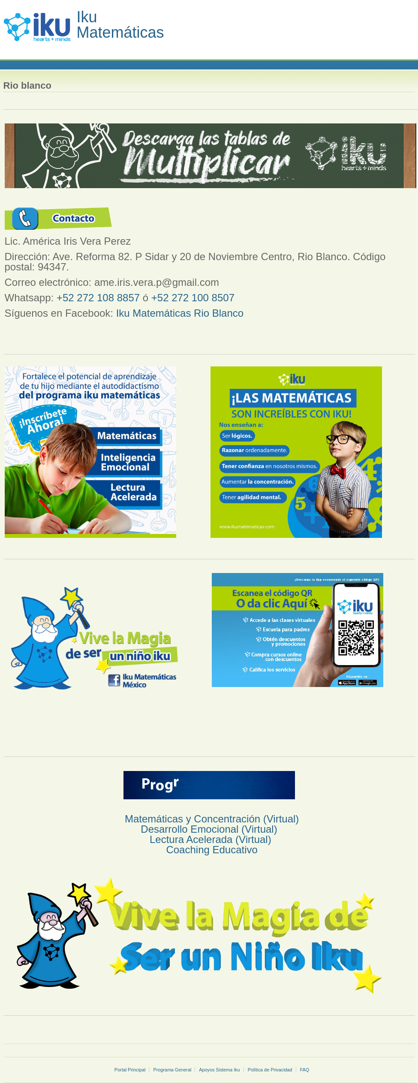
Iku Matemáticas (120, 24)
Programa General (172, 1069)
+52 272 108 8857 (100, 297)
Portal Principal (130, 1069)
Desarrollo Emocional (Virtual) (209, 829)
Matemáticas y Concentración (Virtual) (212, 819)
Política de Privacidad (270, 1069)
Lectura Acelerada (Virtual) (210, 839)
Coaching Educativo (213, 849)
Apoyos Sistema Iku (219, 1069)
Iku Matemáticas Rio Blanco (180, 313)
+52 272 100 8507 (193, 297)
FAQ (305, 1069)
